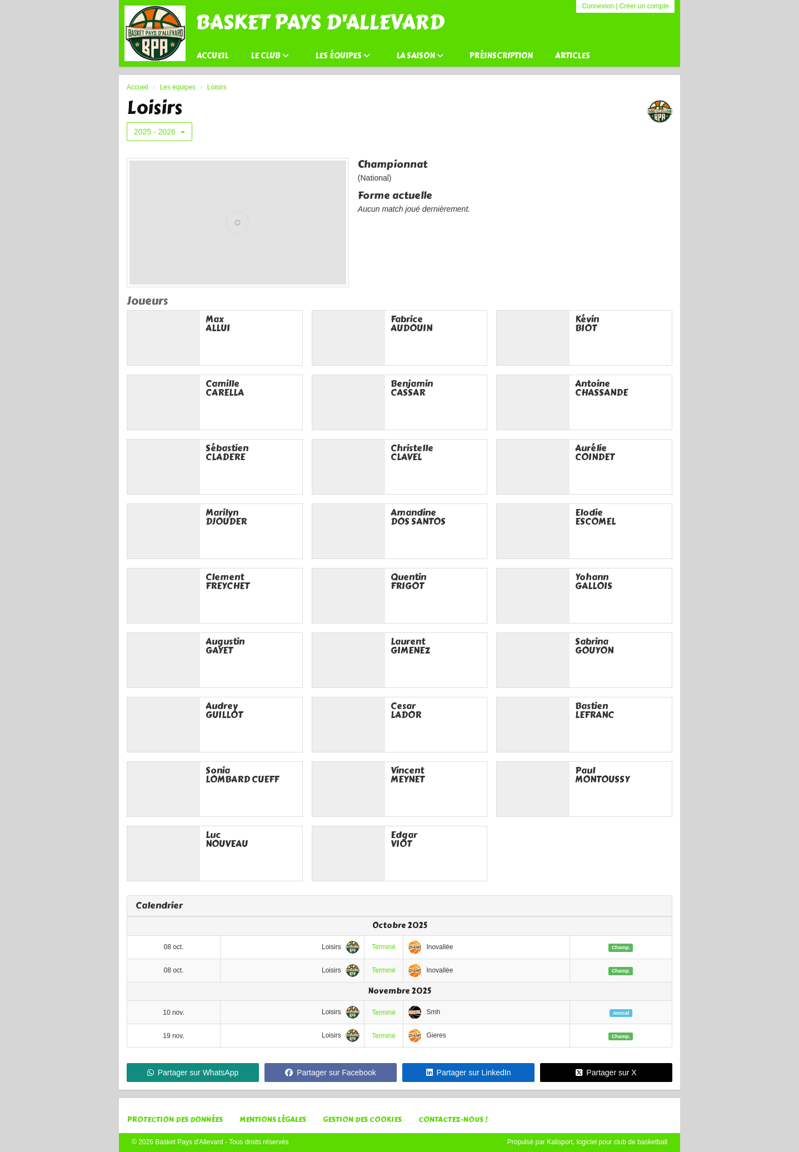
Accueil (212, 56)
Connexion (597, 6)
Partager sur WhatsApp (193, 1072)
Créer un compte (644, 6)
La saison (419, 56)
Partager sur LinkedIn (468, 1072)
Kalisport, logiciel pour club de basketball (607, 1142)
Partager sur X (606, 1072)
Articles (572, 56)
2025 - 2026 (159, 131)
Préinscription (501, 56)
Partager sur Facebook (330, 1072)
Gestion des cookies (362, 1119)
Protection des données (175, 1119)
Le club (270, 56)
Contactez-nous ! (452, 1119)
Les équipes (342, 56)
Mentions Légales (272, 1119)
